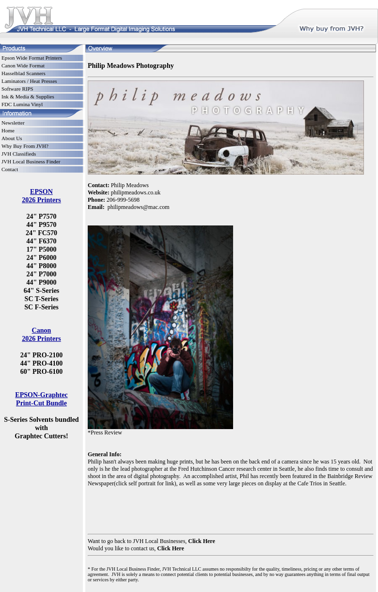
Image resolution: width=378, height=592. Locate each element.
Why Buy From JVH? (24, 146)
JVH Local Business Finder (30, 161)
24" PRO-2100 (41, 355)
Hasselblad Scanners (23, 73)
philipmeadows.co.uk (136, 192)
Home (8, 130)
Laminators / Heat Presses (29, 81)
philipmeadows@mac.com (139, 207)
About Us (11, 138)
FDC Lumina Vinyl (22, 104)
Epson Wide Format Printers (31, 58)
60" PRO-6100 (41, 371)
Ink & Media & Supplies (27, 96)
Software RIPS (17, 89)
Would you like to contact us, (122, 548)
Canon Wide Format (23, 65)
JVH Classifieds (18, 154)
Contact (9, 169)
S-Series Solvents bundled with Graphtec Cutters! (41, 428)
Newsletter (13, 123)
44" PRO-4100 (41, 363)
